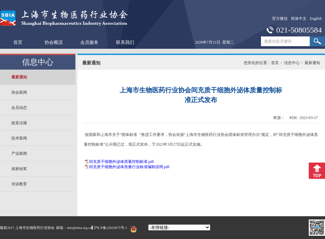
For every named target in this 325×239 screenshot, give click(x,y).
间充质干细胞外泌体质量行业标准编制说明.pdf (129, 167)
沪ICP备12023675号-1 (110, 228)
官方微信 (280, 18)
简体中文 (298, 18)
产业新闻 (19, 153)
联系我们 (125, 42)
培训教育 (19, 184)
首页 (17, 42)
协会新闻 (19, 92)
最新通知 (19, 77)
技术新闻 (19, 138)
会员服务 (89, 42)
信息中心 (292, 62)
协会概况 (54, 42)
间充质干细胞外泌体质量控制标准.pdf (121, 161)
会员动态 (19, 107)
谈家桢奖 (19, 168)
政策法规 (19, 123)
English (316, 18)
